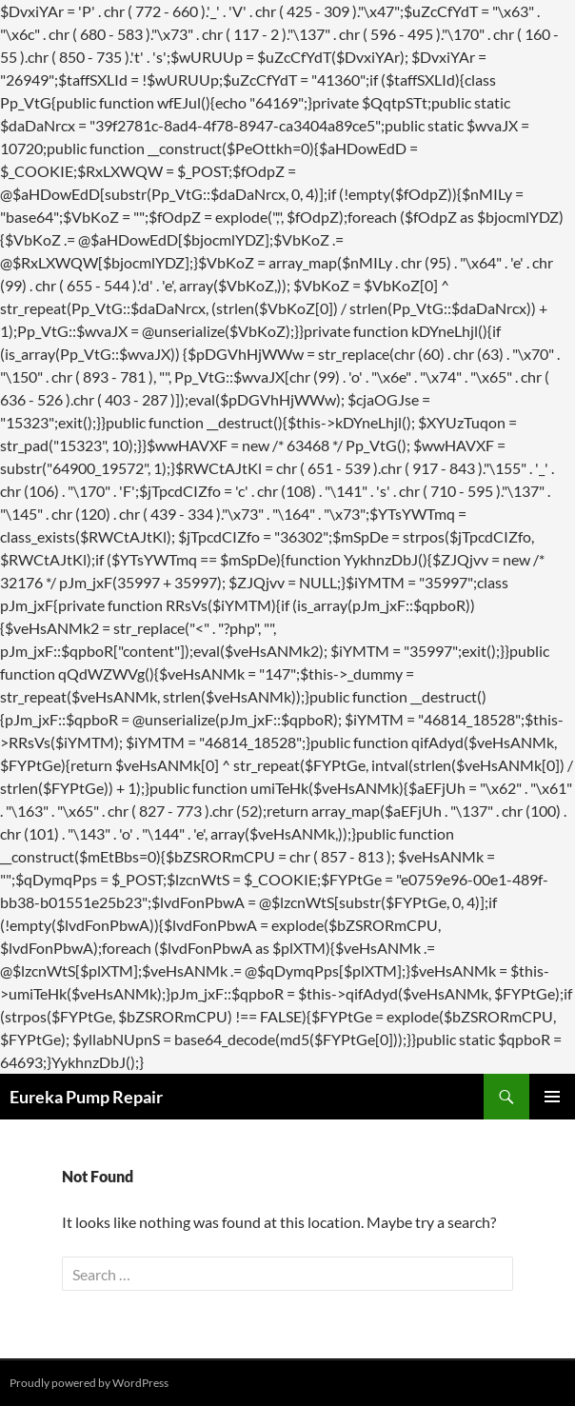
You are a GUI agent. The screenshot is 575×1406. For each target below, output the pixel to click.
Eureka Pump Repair (86, 1096)
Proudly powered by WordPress (89, 1383)
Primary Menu (552, 1096)
